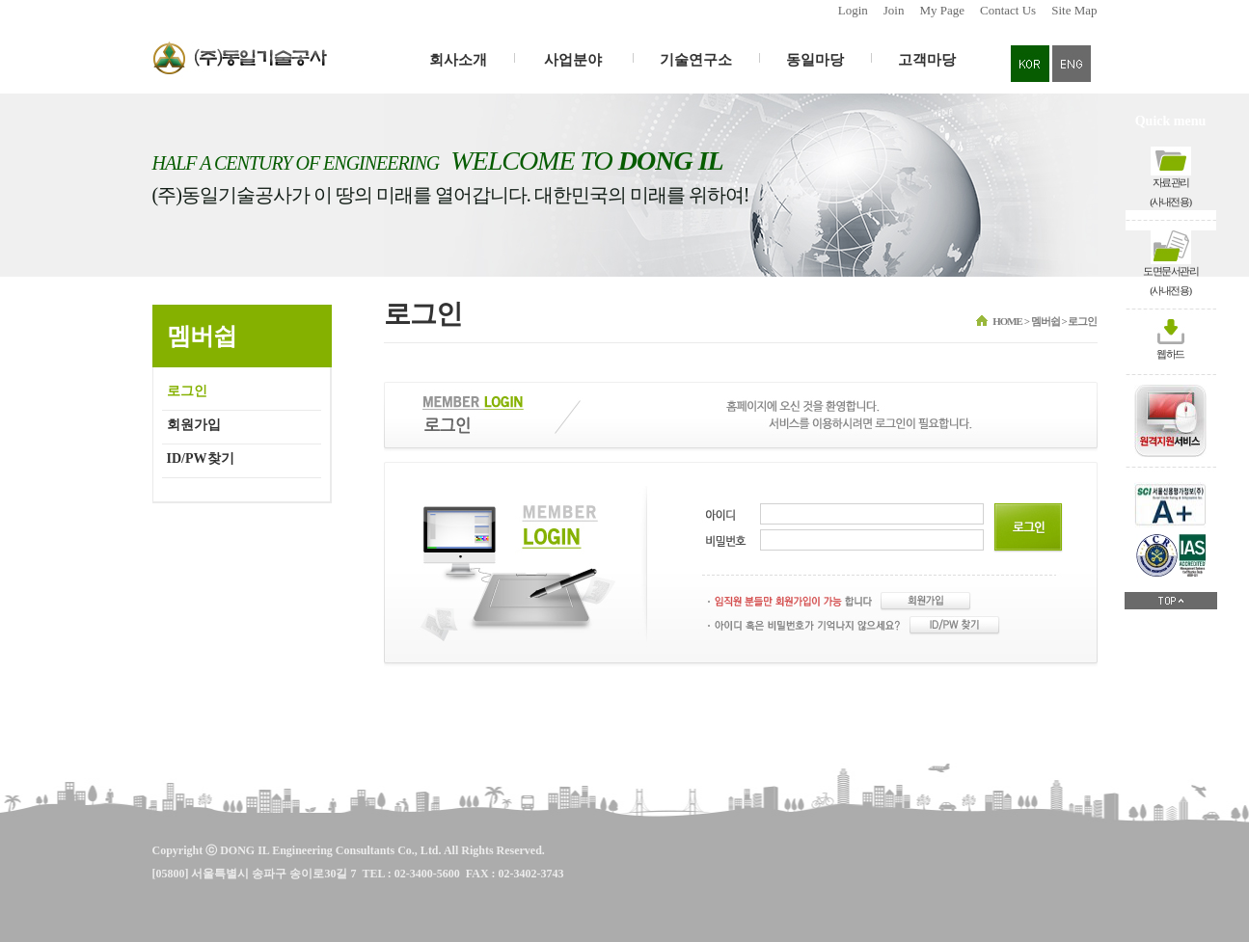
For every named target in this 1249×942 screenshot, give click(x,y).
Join (894, 10)
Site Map (1074, 10)
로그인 (187, 391)
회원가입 (194, 424)
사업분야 (574, 59)
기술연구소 (696, 59)
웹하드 (1170, 354)
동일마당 (815, 59)
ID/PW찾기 (200, 458)
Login (853, 10)
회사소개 (458, 59)
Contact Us (1008, 10)
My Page (941, 10)
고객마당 (927, 59)
